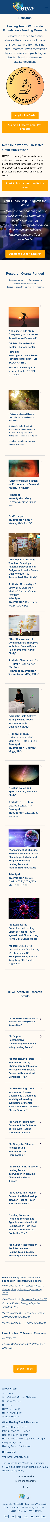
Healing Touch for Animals (17, 1446)
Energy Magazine (11, 1442)
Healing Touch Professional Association (24, 1438)
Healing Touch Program (15, 1435)
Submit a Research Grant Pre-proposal (25, 127)
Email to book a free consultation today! (25, 185)
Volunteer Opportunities (15, 1457)
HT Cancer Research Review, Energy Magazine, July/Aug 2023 (23, 1289)
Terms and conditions (25, 1481)
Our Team (7, 1405)
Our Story (7, 1393)
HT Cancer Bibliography (34, 1323)
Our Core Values (11, 1401)
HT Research (9, 1338)
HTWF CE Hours (11, 1409)
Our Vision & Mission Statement (19, 1397)
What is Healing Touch (14, 1427)
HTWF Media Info (12, 1413)
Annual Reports (10, 1416)
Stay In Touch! (25, 1369)
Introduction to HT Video (16, 1431)
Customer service (25, 1476)
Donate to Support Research (25, 254)
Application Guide (25, 115)
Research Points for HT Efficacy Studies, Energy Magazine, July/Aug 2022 (24, 1303)
